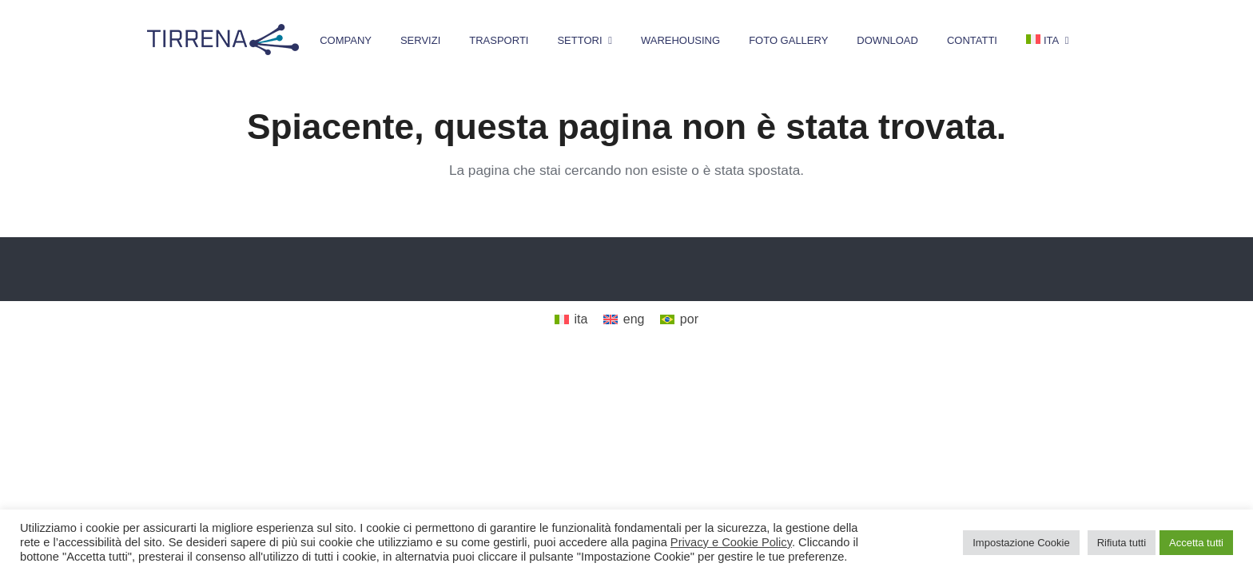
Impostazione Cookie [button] (1021, 543)
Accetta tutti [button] (1196, 543)
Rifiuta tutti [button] (1121, 543)
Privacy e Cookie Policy (731, 542)
